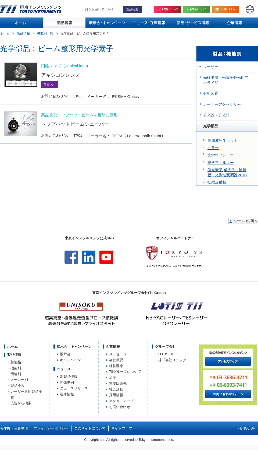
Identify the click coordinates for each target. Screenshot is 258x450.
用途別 (15, 374)
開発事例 (67, 382)
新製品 (15, 362)
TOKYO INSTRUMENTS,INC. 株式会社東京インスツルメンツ (30, 9)
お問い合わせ (227, 9)
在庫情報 (67, 394)
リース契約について (167, 9)
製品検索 (17, 386)
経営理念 (116, 366)
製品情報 (23, 33)
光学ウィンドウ (220, 155)
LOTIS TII (165, 354)
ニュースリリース (74, 388)
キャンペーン (70, 360)
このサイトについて (90, 428)
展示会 (65, 354)
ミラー (213, 148)
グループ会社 (165, 346)
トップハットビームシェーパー (75, 124)
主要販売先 (118, 383)
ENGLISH (250, 9)
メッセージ (118, 354)
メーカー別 (19, 380)
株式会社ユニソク (172, 360)
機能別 (15, 368)
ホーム (5, 33)
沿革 (112, 377)
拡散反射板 (216, 182)
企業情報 (113, 346)
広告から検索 (20, 403)
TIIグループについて (125, 372)
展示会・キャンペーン (74, 346)
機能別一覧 (45, 33)
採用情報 (116, 395)
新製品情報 (68, 377)
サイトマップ (121, 428)
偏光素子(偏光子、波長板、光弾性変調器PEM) (227, 172)
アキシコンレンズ (60, 75)
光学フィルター (220, 163)
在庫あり (49, 84)
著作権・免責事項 (14, 428)
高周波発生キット (222, 141)
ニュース (64, 369)
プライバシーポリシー (51, 428)
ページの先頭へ (245, 221)
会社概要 (116, 360)
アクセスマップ (121, 401)
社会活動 (198, 9)
